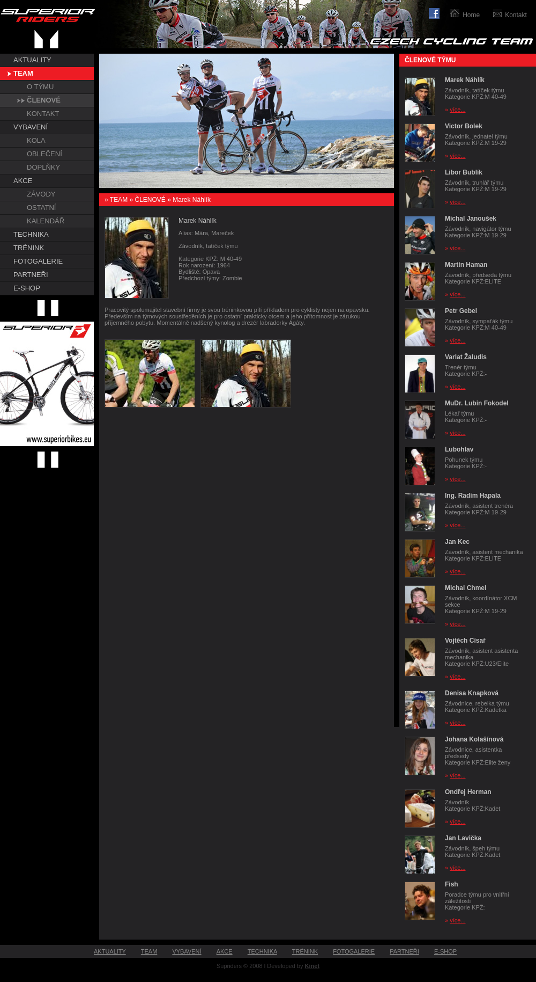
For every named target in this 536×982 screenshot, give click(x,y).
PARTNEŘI (30, 275)
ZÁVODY (41, 194)
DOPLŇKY (43, 167)
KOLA (36, 140)
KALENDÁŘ (45, 221)
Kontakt (516, 15)
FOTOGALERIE (38, 261)
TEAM (23, 73)
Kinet (312, 966)
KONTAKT (43, 114)
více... (457, 109)
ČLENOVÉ (44, 100)
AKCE (22, 181)
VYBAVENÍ (30, 127)
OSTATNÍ (41, 207)
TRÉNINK (28, 248)
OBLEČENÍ (44, 154)
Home (471, 15)
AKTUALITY (32, 60)
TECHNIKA (31, 234)
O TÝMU (40, 87)
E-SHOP (26, 288)
